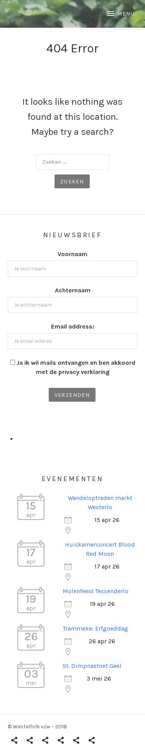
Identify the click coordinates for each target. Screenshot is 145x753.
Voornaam (72, 254)
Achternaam (72, 290)
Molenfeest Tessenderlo (95, 591)
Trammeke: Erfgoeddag (95, 628)
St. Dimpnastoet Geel (92, 665)
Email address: (72, 326)
